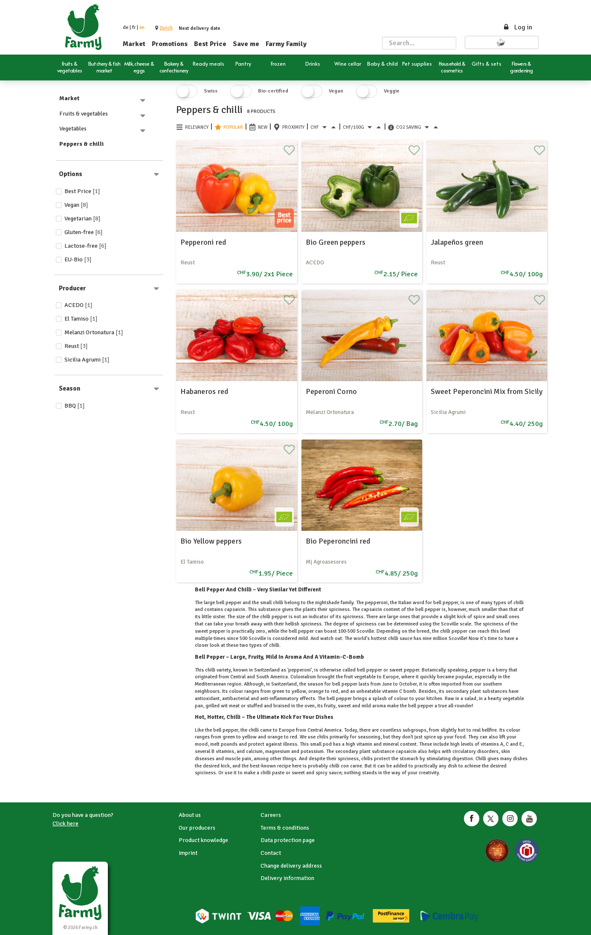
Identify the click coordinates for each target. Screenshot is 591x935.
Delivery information (287, 878)
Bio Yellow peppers (211, 541)
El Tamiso (81, 318)
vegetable (512, 698)
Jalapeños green (457, 242)
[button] (166, 28)
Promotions (170, 44)
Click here (65, 823)
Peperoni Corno (331, 391)
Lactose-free (85, 245)
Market (134, 44)
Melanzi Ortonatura (93, 332)
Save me (246, 44)
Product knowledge (203, 840)
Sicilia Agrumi (87, 359)
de (125, 27)
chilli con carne (345, 766)
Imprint (188, 853)
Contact (271, 853)
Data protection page (288, 840)
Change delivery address (291, 865)
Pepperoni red (203, 242)
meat (234, 706)
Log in (517, 27)
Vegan (76, 204)
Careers (271, 815)
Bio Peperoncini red (338, 541)
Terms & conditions (285, 827)
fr (134, 27)
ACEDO (78, 305)
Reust (76, 346)
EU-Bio (78, 259)
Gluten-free (83, 232)
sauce (334, 773)
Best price (82, 191)
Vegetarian (82, 218)
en (142, 27)
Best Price (210, 44)
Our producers (197, 827)
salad (469, 698)
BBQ (74, 405)
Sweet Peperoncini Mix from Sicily (486, 391)
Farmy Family (286, 44)
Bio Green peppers (335, 242)
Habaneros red (204, 391)
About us (190, 815)
